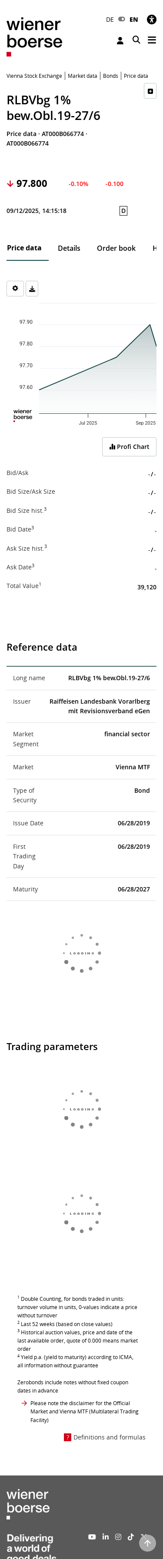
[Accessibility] (151, 19)
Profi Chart (129, 446)
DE (110, 19)
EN (134, 19)
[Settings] (15, 288)
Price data (24, 248)
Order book (116, 248)
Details (69, 248)
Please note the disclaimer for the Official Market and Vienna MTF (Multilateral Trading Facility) (84, 1411)
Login (120, 40)
